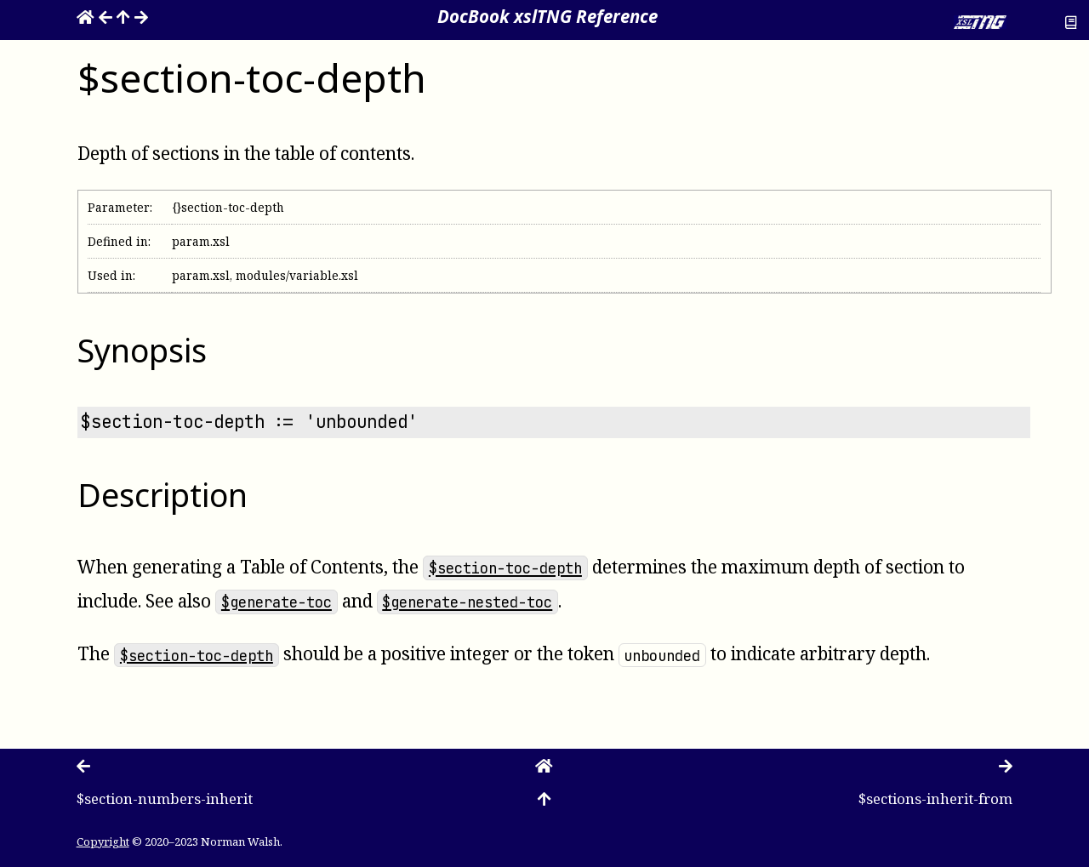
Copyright (103, 841)
